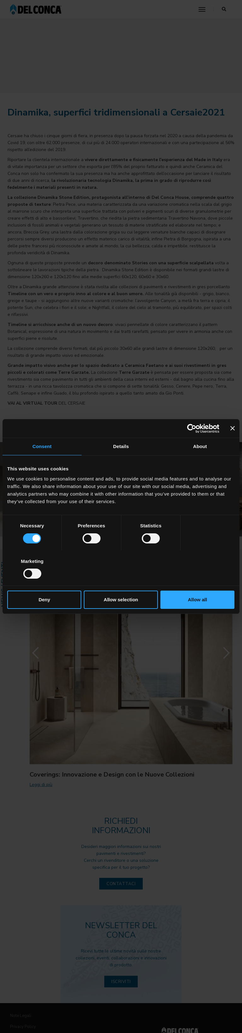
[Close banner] (232, 446)
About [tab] (200, 464)
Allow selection (121, 582)
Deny (44, 582)
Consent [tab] (42, 464)
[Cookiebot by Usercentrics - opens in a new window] (191, 446)
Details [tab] (121, 464)
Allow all (197, 582)
